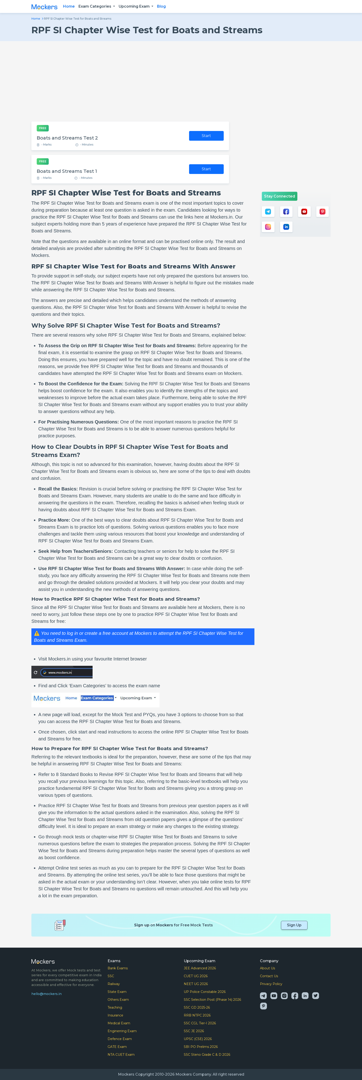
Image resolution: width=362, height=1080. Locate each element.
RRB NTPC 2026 (197, 1015)
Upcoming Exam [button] (135, 6)
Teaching (115, 1007)
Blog (161, 6)
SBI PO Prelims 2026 (201, 1047)
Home (69, 6)
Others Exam (118, 1000)
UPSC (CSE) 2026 (198, 1039)
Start (206, 136)
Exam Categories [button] (95, 6)
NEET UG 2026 (196, 984)
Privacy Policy (271, 984)
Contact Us (269, 976)
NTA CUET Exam (121, 1055)
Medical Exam (119, 1023)
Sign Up (294, 925)
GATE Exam (117, 1047)
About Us (267, 968)
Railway (114, 984)
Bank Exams (118, 968)
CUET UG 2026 (196, 976)
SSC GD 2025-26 (197, 1007)
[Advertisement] (181, 81)
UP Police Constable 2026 (205, 992)
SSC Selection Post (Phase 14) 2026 (212, 1000)
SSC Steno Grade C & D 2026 (207, 1055)
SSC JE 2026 (194, 1031)
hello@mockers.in (46, 994)
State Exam (117, 992)
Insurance (115, 1015)
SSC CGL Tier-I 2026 (200, 1023)
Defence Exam (120, 1039)
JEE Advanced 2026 (200, 968)
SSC (111, 976)
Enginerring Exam (122, 1031)
